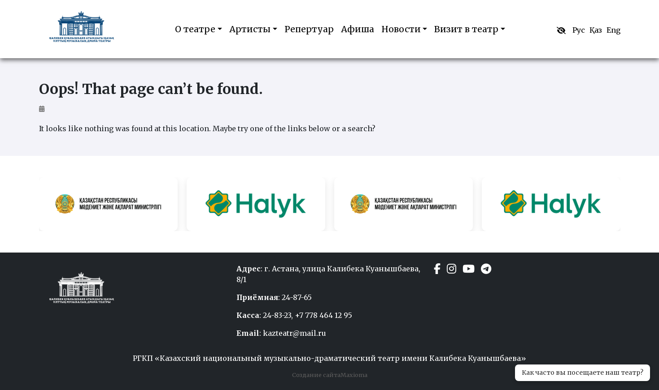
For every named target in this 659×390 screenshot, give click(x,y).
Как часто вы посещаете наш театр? (582, 373)
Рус (578, 30)
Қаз (595, 30)
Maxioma (353, 374)
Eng (613, 30)
